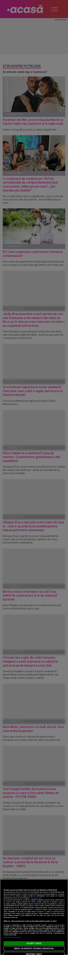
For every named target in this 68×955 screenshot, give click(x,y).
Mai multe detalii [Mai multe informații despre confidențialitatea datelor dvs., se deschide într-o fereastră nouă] (36, 898)
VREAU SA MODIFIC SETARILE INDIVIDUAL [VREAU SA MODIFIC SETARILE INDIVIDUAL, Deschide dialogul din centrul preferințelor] (34, 948)
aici (33, 909)
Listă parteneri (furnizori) (12, 937)
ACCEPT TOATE (34, 943)
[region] (34, 917)
